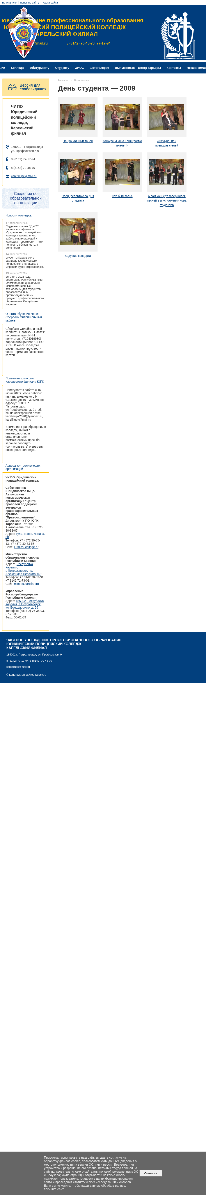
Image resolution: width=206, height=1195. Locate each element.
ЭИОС (79, 68)
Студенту (62, 68)
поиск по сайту (29, 2)
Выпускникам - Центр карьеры (138, 68)
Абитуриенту (40, 68)
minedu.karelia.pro (26, 584)
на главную (9, 2)
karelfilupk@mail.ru (24, 176)
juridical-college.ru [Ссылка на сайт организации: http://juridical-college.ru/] (26, 547)
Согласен (151, 1173)
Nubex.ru (40, 674)
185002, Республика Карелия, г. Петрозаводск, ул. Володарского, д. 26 (24, 604)
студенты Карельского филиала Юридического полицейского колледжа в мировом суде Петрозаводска (25, 262)
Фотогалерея (99, 68)
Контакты (174, 68)
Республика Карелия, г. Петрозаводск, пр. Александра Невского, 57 (23, 569)
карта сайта (50, 2)
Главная (63, 80)
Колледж (17, 68)
